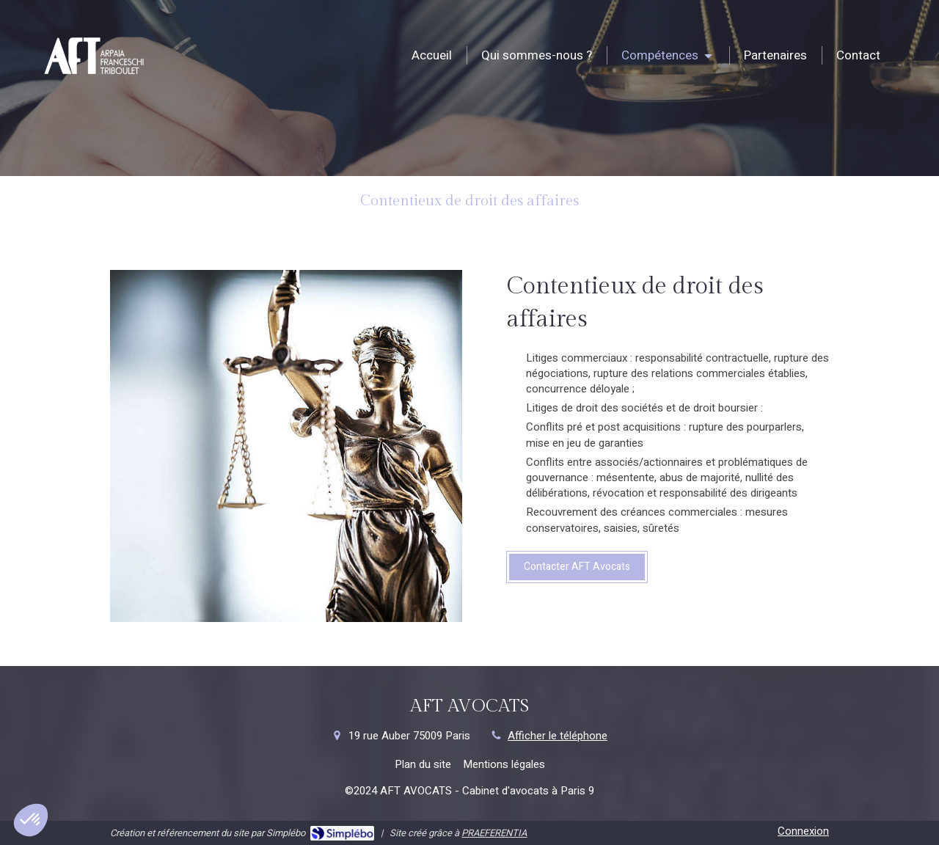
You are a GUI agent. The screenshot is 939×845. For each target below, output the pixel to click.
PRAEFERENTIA (494, 833)
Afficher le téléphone (557, 736)
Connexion (803, 831)
